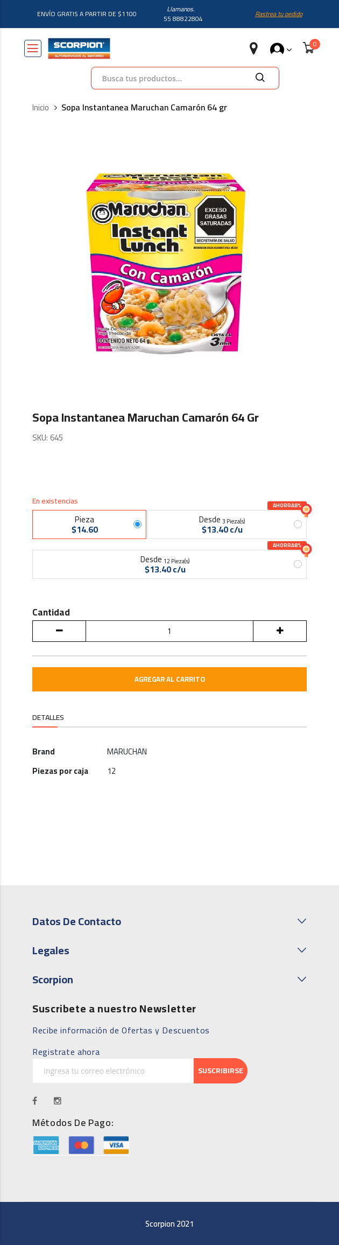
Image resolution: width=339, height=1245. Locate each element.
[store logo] (79, 48)
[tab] (48, 718)
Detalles (48, 717)
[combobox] (185, 78)
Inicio (40, 108)
